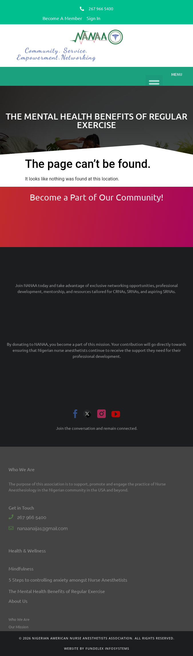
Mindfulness (21, 590)
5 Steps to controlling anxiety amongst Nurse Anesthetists (68, 601)
